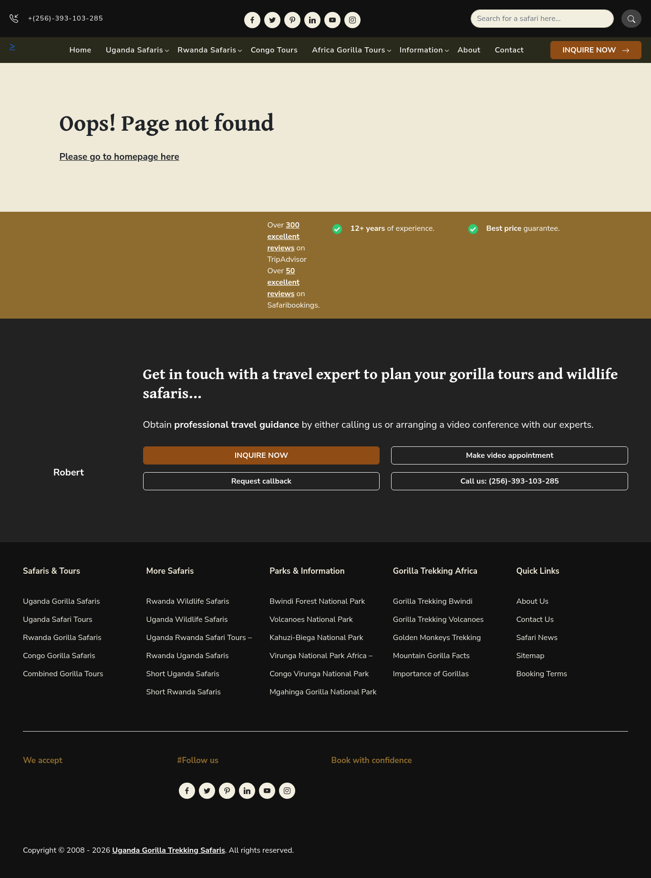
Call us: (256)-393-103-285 (509, 481)
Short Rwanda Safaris (183, 692)
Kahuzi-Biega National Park (316, 637)
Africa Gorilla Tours (348, 50)
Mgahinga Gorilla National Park (322, 692)
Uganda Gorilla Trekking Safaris (168, 850)
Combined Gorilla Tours (63, 674)
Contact (509, 50)
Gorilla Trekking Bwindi (433, 601)
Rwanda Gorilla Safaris (62, 637)
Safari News (537, 637)
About (468, 50)
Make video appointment (509, 455)
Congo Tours (274, 50)
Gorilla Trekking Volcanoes (438, 619)
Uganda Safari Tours (58, 619)
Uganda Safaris (134, 50)
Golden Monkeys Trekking (437, 637)
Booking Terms (541, 674)
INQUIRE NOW (596, 50)
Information (421, 50)
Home (80, 50)
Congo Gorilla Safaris (59, 656)
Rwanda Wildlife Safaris (187, 601)
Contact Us (535, 619)
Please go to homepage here (119, 157)
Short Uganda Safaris (182, 674)
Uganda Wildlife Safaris (187, 619)
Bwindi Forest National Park (317, 601)
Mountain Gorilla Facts (431, 656)
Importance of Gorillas (431, 674)
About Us (532, 601)
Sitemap (530, 656)
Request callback (261, 481)
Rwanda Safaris (206, 50)
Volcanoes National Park (311, 619)
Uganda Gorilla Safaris (61, 601)
